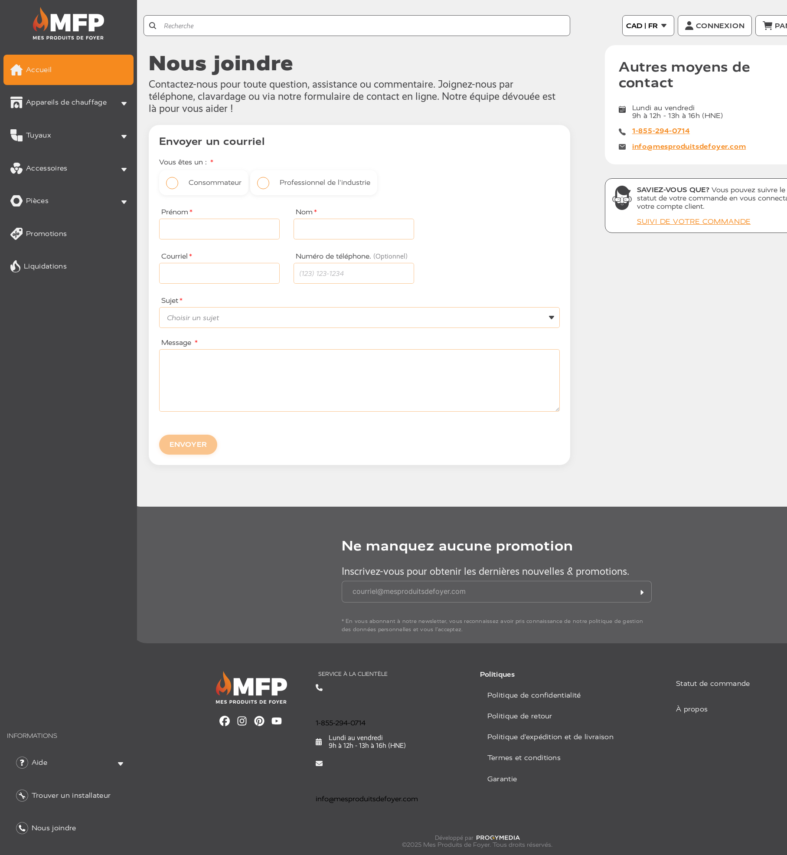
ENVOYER (188, 444)
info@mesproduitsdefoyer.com (689, 146)
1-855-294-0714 (661, 131)
